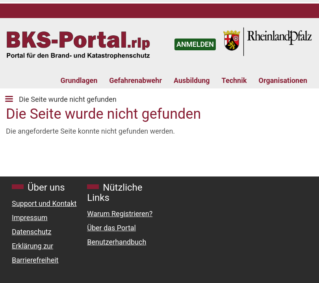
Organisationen (283, 80)
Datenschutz (31, 232)
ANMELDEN (195, 44)
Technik (234, 80)
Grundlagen (79, 80)
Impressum (30, 217)
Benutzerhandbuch (116, 242)
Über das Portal (111, 228)
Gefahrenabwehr (135, 80)
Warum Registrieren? (119, 213)
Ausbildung (192, 80)
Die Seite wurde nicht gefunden (68, 99)
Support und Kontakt (44, 203)
